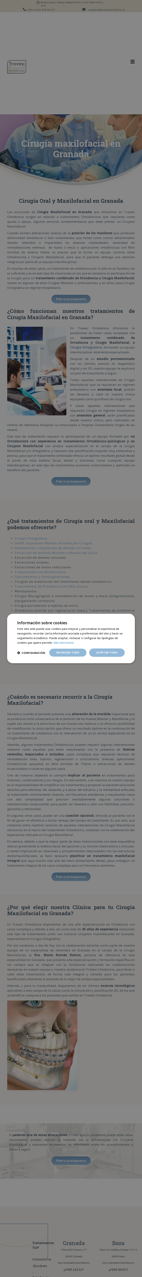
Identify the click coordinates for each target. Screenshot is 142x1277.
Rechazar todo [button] (68, 652)
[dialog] (71, 638)
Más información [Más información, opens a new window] (63, 642)
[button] (31, 652)
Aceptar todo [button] (107, 652)
